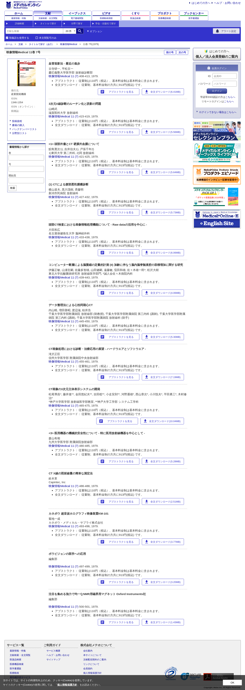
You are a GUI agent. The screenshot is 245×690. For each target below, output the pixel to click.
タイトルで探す (48, 23)
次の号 (182, 52)
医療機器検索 (17, 664)
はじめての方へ (201, 2)
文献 (20, 44)
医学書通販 (15, 668)
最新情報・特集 (18, 650)
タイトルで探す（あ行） (41, 44)
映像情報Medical (68, 44)
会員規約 (87, 668)
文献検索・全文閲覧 (20, 655)
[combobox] (34, 31)
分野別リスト (19, 133)
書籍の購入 (18, 125)
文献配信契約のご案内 (94, 659)
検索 (12, 188)
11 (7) (75, 76)
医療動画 (14, 673)
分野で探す (77, 23)
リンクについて (91, 664)
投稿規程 (17, 121)
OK (232, 682)
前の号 (170, 52)
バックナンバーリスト (24, 129)
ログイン (217, 90)
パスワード (204, 83)
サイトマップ (53, 659)
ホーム (9, 44)
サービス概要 (53, 650)
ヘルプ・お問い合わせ (227, 2)
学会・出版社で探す (105, 23)
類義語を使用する (19, 38)
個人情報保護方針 (92, 673)
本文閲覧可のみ (47, 38)
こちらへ (230, 97)
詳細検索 (19, 23)
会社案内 (87, 650)
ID (209, 76)
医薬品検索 (15, 659)
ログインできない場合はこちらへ (217, 112)
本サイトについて (92, 655)
